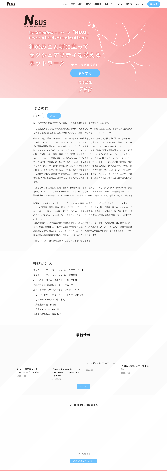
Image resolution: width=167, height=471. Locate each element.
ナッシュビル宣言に (85, 65)
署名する (153, 4)
